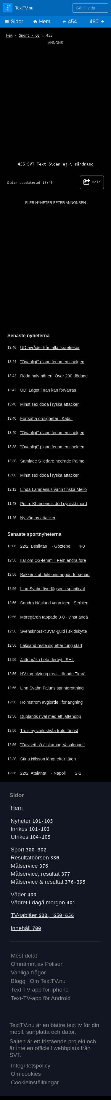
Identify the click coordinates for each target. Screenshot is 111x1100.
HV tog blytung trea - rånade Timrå (53, 673)
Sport (28, 849)
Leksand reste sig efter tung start (51, 645)
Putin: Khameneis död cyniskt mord (53, 503)
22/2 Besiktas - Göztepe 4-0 (52, 546)
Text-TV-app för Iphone (40, 990)
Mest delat (24, 956)
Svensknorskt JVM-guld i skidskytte (53, 631)
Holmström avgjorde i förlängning (51, 702)
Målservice (29, 866)
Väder (23, 894)
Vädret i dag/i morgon (43, 902)
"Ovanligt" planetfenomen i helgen (52, 361)
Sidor (13, 22)
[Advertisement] (55, 101)
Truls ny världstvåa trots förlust (49, 730)
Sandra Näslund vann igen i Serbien (54, 603)
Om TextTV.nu (48, 981)
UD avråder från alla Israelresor (50, 347)
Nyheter (32, 821)
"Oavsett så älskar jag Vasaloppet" (52, 744)
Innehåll (26, 928)
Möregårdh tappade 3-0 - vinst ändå (54, 617)
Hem (41, 22)
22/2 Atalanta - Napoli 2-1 (50, 773)
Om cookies (26, 1074)
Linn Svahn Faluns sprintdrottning (51, 688)
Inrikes (30, 829)
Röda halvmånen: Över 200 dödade (54, 376)
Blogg (18, 981)
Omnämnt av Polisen (37, 964)
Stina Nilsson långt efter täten (48, 759)
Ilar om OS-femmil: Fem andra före (53, 560)
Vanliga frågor (28, 972)
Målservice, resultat (40, 874)
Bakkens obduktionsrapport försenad (54, 574)
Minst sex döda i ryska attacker (49, 404)
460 (97, 22)
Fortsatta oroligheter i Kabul (46, 418)
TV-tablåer (42, 915)
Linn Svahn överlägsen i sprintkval (52, 588)
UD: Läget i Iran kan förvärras (48, 390)
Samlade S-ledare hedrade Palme (52, 461)
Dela (92, 182)
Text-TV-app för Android (41, 998)
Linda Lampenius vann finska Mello (53, 489)
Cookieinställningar (35, 1082)
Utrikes (31, 837)
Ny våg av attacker (37, 517)
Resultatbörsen (35, 857)
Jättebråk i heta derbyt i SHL (47, 659)
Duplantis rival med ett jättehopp (50, 716)
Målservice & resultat (48, 882)
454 (69, 22)
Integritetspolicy (30, 1065)
